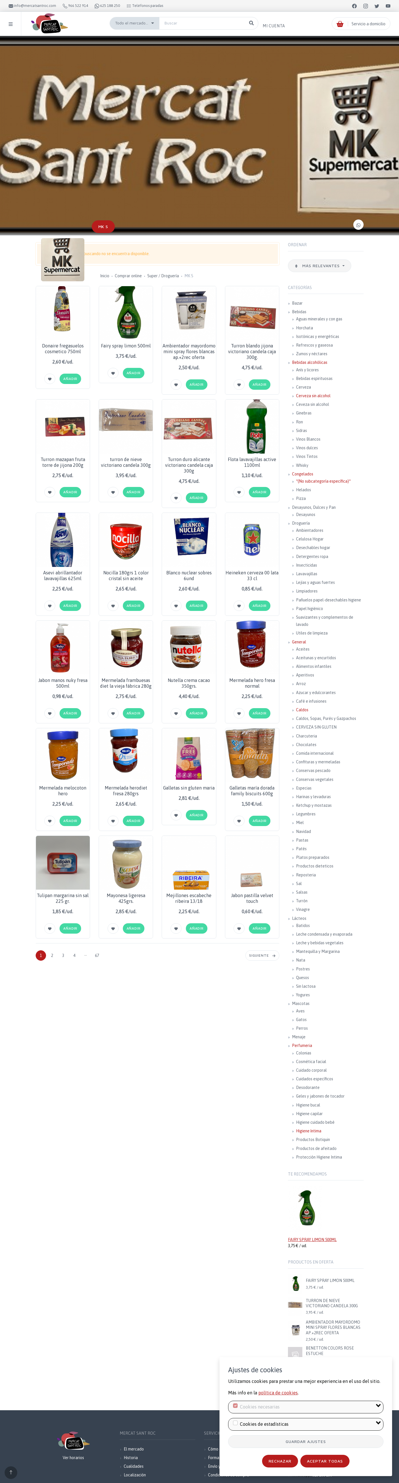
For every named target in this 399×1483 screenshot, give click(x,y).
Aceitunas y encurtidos (316, 657)
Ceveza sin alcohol (312, 404)
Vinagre (303, 909)
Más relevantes (318, 265)
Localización (135, 1475)
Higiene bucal (308, 1105)
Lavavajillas (306, 574)
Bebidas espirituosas (314, 378)
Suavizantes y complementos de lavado (324, 621)
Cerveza (303, 387)
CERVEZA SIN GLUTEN (316, 727)
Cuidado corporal (311, 1070)
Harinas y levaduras (313, 796)
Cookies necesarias (260, 1406)
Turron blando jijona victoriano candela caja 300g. (252, 351)
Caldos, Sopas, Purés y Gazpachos (326, 718)
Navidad (303, 831)
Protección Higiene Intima (319, 1157)
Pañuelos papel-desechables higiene (328, 600)
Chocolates (306, 744)
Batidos (303, 925)
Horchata (304, 328)
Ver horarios (73, 1457)
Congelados (302, 474)
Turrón (302, 901)
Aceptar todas (325, 1461)
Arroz (301, 683)
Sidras (301, 430)
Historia (131, 1457)
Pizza (301, 498)
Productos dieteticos (314, 866)
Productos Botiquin (313, 1139)
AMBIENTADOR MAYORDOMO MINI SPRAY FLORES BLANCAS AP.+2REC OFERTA (333, 1327)
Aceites (303, 649)
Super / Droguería (163, 276)
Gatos (301, 1019)
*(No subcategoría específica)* (323, 481)
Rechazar (280, 1461)
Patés (301, 848)
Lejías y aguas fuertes (315, 582)
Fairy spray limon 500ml (126, 345)
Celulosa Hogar (310, 539)
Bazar (297, 303)
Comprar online (128, 276)
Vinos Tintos (307, 456)
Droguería (301, 523)
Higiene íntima (308, 1131)
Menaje (299, 1037)
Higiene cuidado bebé (315, 1122)
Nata (300, 960)
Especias (304, 788)
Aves (300, 1011)
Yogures (303, 995)
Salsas (302, 892)
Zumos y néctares (311, 353)
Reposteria (306, 875)
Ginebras (304, 413)
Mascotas (301, 1003)
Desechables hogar (313, 547)
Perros (302, 1028)
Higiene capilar (309, 1113)
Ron (299, 422)
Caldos (302, 710)
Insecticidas (306, 565)
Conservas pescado (313, 770)
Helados (303, 490)
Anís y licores (307, 370)
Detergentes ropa (312, 556)
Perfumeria (302, 1045)
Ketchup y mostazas (314, 805)
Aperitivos (305, 675)
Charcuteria (306, 736)
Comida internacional (315, 753)
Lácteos (299, 918)
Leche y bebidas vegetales (319, 943)
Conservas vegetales (314, 779)
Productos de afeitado (316, 1148)
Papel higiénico (309, 608)
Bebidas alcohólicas (309, 362)
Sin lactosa (306, 986)
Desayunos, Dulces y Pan (314, 507)
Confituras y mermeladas (318, 762)
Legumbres (306, 814)
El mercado (134, 1449)
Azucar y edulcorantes (316, 692)
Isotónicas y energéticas (317, 336)
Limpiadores (307, 591)
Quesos (302, 977)
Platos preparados (312, 857)
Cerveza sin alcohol (313, 395)
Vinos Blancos (308, 439)
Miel (300, 822)
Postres (303, 969)
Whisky (302, 465)
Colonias (303, 1053)
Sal (299, 883)
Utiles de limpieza (312, 633)
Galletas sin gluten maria (189, 787)
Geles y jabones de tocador (320, 1096)
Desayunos (305, 514)
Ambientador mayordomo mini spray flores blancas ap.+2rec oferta (189, 351)
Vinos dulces (307, 448)
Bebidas (299, 311)
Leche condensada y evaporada (324, 934)
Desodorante (308, 1087)
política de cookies (278, 1392)
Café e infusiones (311, 701)
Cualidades (134, 1466)
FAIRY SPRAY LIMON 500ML (312, 1239)
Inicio (104, 276)
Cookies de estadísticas (264, 1424)
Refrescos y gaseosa (314, 345)
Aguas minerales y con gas (319, 319)
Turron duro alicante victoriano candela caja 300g (189, 465)
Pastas (302, 840)
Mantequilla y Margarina (318, 951)
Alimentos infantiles (313, 666)
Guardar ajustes (306, 1441)
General (299, 642)
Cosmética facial (311, 1061)
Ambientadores (309, 530)
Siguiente (262, 955)
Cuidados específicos (314, 1079)
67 (97, 955)
